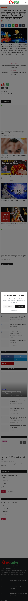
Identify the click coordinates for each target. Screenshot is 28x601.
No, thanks (14, 310)
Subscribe (20, 306)
